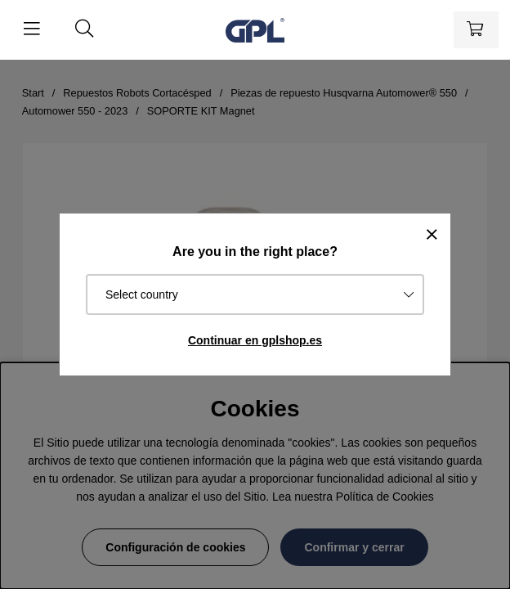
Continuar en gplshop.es (255, 340)
